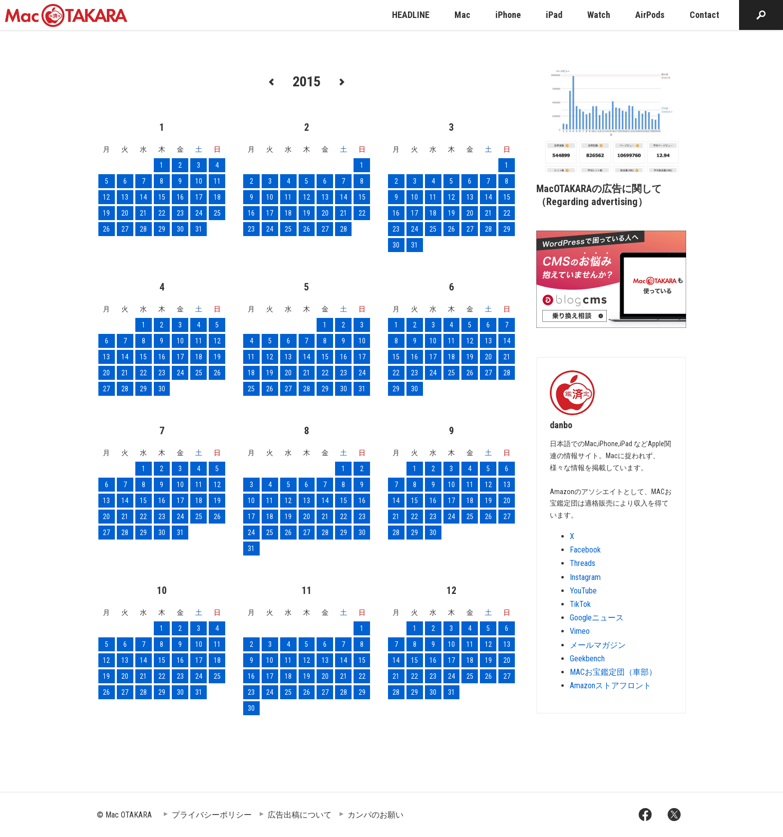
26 (106, 229)
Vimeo (580, 631)
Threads (582, 563)
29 (161, 229)
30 (180, 229)
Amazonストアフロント (610, 685)
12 (106, 197)
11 (217, 181)
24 (198, 213)
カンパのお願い (375, 815)
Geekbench (587, 658)
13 (124, 197)
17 (198, 197)
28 (143, 229)
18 (217, 197)
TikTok (580, 604)
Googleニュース (597, 617)
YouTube (583, 590)
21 (143, 213)
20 (124, 213)
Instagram (585, 577)
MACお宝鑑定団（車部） (613, 672)
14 (143, 197)
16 (180, 197)
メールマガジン (598, 645)
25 (217, 213)
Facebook (585, 550)
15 (161, 197)
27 (124, 229)
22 (161, 213)
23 (180, 213)
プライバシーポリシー (212, 815)
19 (106, 213)
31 (198, 229)
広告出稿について (300, 815)
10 (198, 181)
